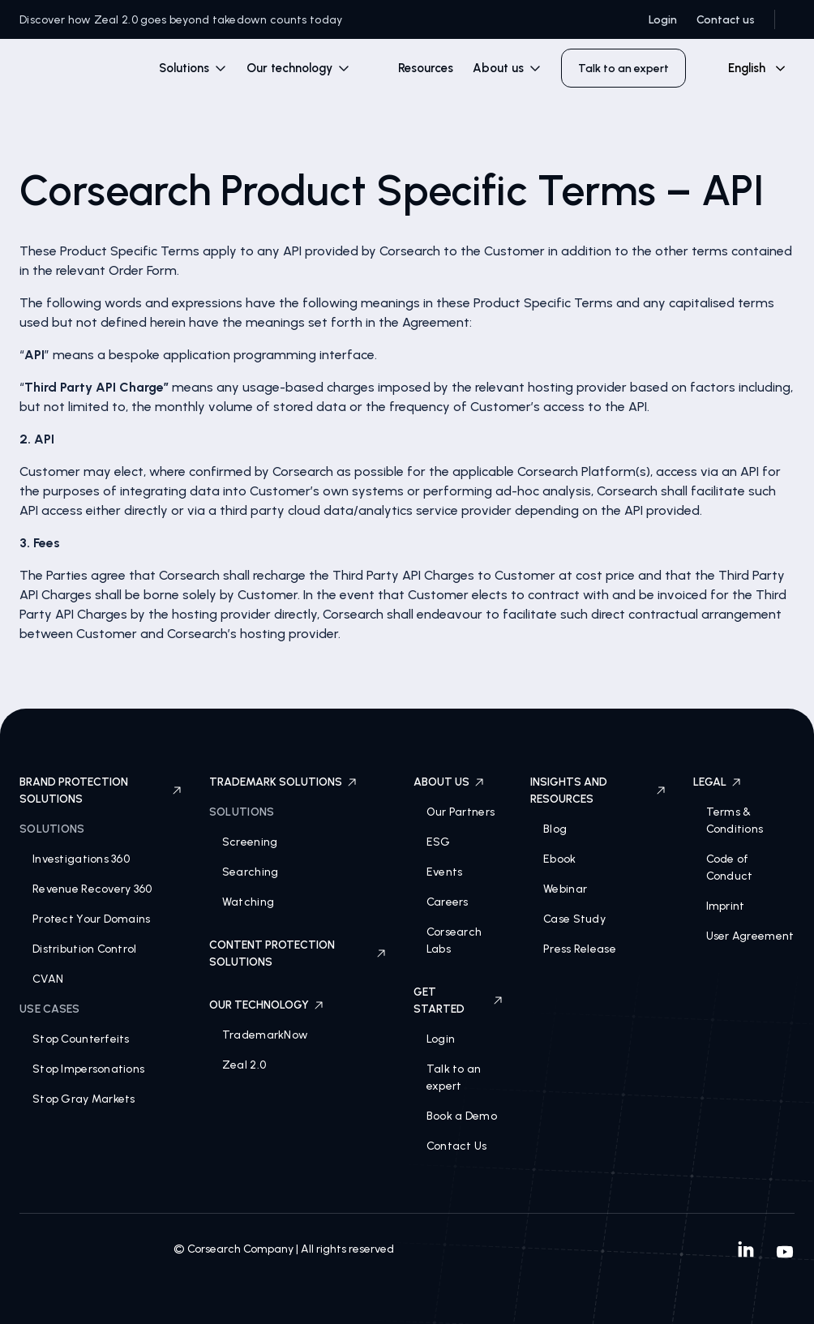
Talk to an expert (454, 1077)
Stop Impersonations (88, 1069)
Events (444, 872)
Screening (250, 842)
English (746, 68)
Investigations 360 (81, 859)
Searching (250, 872)
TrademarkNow (265, 1035)
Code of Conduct (729, 867)
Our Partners (460, 812)
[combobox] (750, 68)
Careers (447, 902)
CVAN (47, 979)
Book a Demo (461, 1116)
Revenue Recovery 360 (92, 889)
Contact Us (456, 1146)
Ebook (559, 859)
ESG (438, 842)
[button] (193, 68)
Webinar (565, 889)
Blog (555, 829)
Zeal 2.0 (244, 1065)
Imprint (725, 906)
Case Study (574, 919)
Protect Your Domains (91, 919)
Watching (248, 902)
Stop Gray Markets (83, 1099)
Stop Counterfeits (81, 1039)
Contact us (725, 20)
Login (663, 20)
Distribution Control (84, 949)
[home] (74, 71)
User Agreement (750, 936)
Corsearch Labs (454, 940)
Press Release (579, 949)
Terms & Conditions (735, 820)
